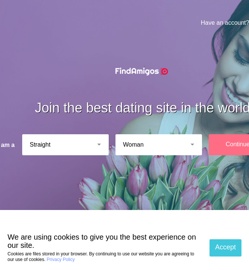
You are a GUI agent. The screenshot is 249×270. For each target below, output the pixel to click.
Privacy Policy (61, 259)
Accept (225, 247)
